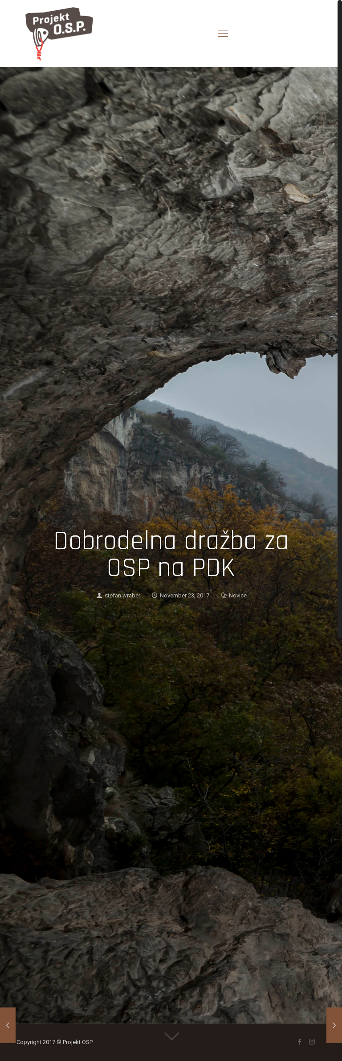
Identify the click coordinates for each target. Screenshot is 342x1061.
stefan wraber (122, 595)
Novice (238, 595)
